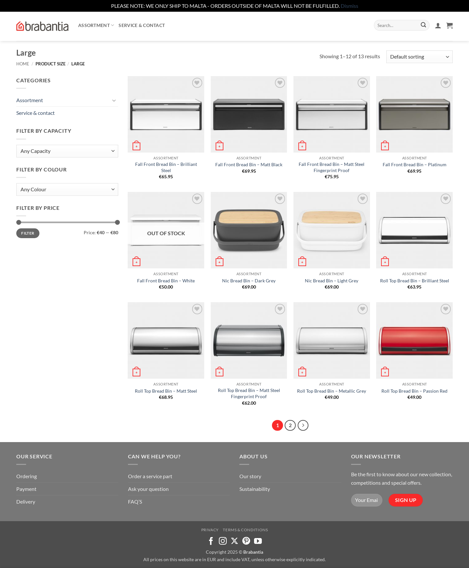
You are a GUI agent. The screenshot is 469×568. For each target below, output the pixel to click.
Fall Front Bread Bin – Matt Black (248, 164)
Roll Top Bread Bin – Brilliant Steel (414, 280)
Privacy (210, 529)
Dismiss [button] (349, 6)
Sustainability (254, 489)
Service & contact (142, 25)
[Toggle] (114, 100)
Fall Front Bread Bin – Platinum (415, 164)
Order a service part (150, 476)
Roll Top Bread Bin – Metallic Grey (331, 391)
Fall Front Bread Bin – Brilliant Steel (166, 167)
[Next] (303, 425)
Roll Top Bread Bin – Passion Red (414, 391)
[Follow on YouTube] (258, 541)
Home (22, 63)
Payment (26, 489)
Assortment (96, 25)
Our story (250, 476)
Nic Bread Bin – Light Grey (331, 280)
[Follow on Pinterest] (246, 541)
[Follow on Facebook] (211, 541)
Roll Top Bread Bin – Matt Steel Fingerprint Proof (249, 393)
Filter (27, 233)
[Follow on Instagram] (223, 541)
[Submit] (423, 25)
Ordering (26, 476)
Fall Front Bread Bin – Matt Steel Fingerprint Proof (331, 167)
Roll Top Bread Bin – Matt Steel (166, 391)
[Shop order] (419, 56)
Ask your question (148, 489)
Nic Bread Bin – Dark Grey (249, 280)
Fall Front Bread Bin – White (166, 280)
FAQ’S (135, 501)
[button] (438, 25)
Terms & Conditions (245, 529)
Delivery (25, 501)
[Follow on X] (234, 541)
